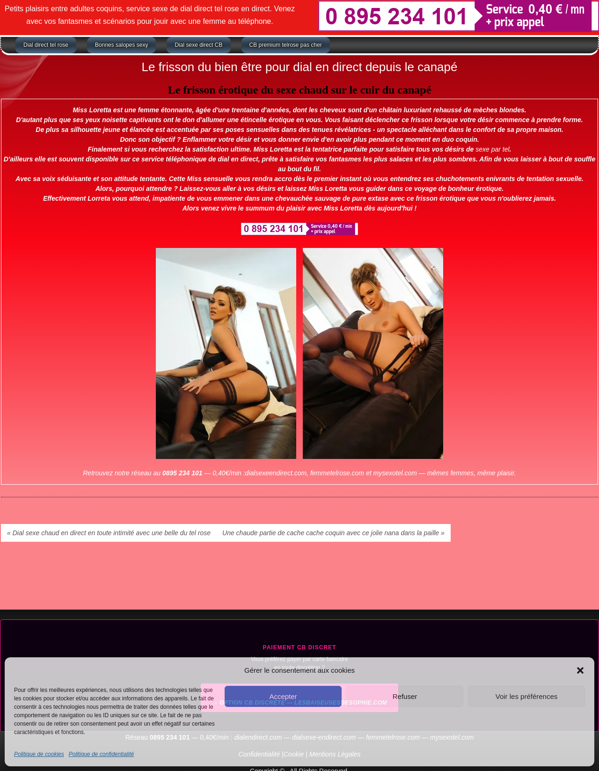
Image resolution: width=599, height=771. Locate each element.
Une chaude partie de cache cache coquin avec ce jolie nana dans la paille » (333, 533)
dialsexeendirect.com (276, 473)
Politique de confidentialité (101, 754)
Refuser (405, 696)
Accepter (283, 696)
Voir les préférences (527, 696)
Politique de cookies (39, 754)
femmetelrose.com (337, 473)
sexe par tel (492, 149)
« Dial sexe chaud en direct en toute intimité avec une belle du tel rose (109, 533)
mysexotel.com (395, 473)
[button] (580, 670)
